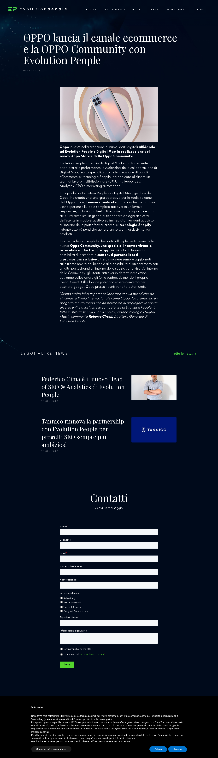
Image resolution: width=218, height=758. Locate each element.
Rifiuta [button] (158, 749)
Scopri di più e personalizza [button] (51, 749)
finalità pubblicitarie (50, 728)
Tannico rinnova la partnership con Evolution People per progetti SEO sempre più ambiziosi (82, 432)
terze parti (81, 722)
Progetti (138, 10)
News (155, 10)
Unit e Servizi (115, 10)
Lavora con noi (176, 10)
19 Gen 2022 (31, 71)
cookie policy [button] (105, 719)
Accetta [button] (177, 749)
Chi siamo (91, 10)
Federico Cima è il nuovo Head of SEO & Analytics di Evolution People (83, 386)
